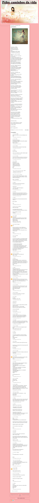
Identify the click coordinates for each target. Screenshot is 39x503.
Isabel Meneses (15, 350)
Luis (13, 267)
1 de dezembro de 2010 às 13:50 (17, 251)
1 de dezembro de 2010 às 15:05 (17, 290)
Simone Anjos (14, 235)
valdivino (14, 341)
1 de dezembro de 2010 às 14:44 (17, 256)
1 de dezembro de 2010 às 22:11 (17, 382)
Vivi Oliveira (14, 384)
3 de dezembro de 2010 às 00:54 (17, 489)
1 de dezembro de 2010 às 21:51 (17, 376)
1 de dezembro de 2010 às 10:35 (17, 180)
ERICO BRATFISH (15, 224)
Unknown (14, 215)
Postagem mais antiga (25, 494)
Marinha (14, 296)
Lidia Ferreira (14, 378)
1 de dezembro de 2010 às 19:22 (17, 339)
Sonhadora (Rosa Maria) (16, 206)
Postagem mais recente (14, 494)
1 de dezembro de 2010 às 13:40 (17, 233)
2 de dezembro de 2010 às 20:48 (17, 458)
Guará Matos (14, 145)
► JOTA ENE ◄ (15, 452)
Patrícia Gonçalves (15, 473)
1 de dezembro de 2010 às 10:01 (17, 159)
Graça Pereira (14, 284)
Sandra (14, 361)
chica (13, 182)
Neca (13, 483)
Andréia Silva (14, 292)
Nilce (13, 197)
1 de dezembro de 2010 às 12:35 (17, 204)
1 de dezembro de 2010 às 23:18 (17, 390)
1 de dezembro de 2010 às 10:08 (17, 168)
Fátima (14, 430)
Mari (13, 331)
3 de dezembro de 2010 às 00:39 (17, 481)
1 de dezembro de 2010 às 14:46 (17, 265)
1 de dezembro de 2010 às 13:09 (17, 222)
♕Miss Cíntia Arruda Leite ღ (16, 174)
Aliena (13, 191)
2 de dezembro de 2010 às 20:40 (17, 450)
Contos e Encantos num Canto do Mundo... (18, 170)
